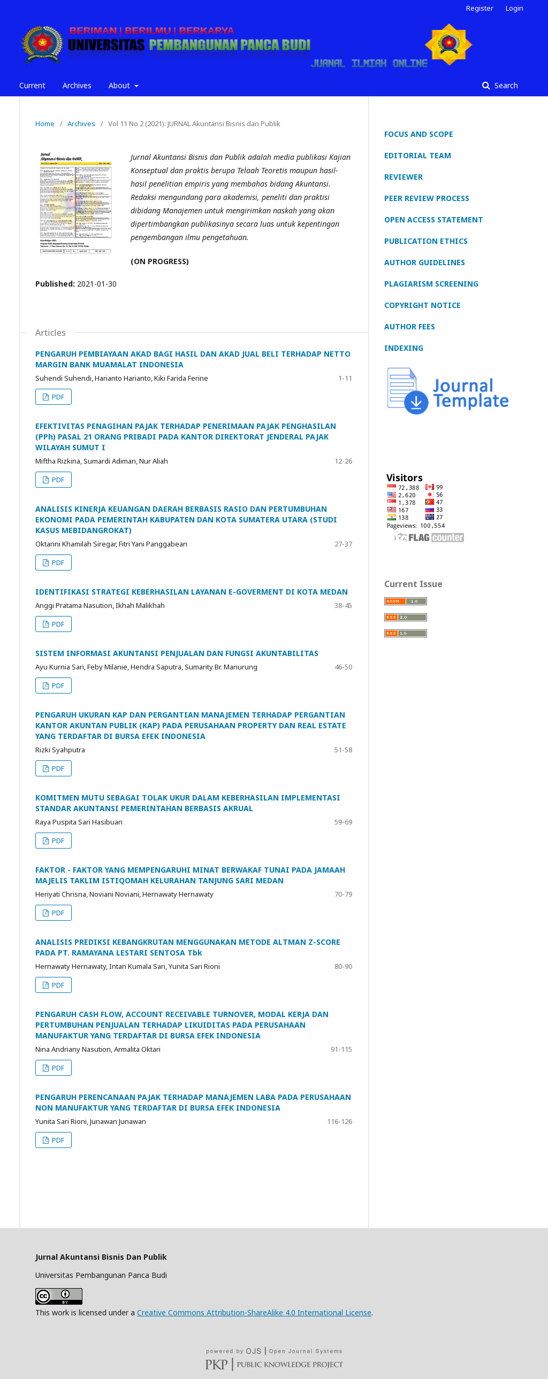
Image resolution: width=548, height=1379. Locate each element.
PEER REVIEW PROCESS (426, 198)
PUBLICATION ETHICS (426, 241)
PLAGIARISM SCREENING (431, 284)
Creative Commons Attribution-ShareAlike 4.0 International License (254, 1312)
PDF (57, 397)
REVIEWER (403, 177)
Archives (77, 85)
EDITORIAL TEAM (417, 155)
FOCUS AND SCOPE (418, 134)
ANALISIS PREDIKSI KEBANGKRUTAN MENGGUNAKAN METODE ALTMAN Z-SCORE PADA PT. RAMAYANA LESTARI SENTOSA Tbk (187, 947)
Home (45, 123)
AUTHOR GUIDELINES (424, 262)
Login (514, 8)
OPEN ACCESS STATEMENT (433, 219)
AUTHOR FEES (409, 326)
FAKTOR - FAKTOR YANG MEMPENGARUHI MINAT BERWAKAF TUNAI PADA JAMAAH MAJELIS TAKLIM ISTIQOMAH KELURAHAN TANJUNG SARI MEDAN (190, 875)
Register (479, 8)
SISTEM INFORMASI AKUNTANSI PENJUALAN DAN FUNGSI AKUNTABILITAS (176, 653)
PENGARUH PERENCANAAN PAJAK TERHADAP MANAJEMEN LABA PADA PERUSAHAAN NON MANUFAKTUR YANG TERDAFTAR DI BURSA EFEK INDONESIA (193, 1102)
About (120, 85)
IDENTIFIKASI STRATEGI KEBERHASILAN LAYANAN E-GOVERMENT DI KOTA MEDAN (191, 592)
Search (505, 85)
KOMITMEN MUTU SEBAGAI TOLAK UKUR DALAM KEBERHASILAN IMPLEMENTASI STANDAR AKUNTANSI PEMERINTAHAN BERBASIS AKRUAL (187, 802)
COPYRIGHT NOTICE (422, 305)
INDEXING (403, 348)
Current (32, 85)
